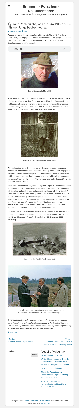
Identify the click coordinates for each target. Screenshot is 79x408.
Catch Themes (46, 403)
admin (26, 31)
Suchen (11, 351)
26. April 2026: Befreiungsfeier (53, 368)
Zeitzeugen (14, 332)
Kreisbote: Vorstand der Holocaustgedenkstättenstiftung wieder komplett (53, 384)
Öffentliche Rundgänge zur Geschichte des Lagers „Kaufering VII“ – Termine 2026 (54, 375)
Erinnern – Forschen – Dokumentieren (36, 401)
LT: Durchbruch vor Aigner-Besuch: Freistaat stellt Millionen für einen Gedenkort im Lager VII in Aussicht (55, 361)
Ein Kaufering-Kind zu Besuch (53, 355)
